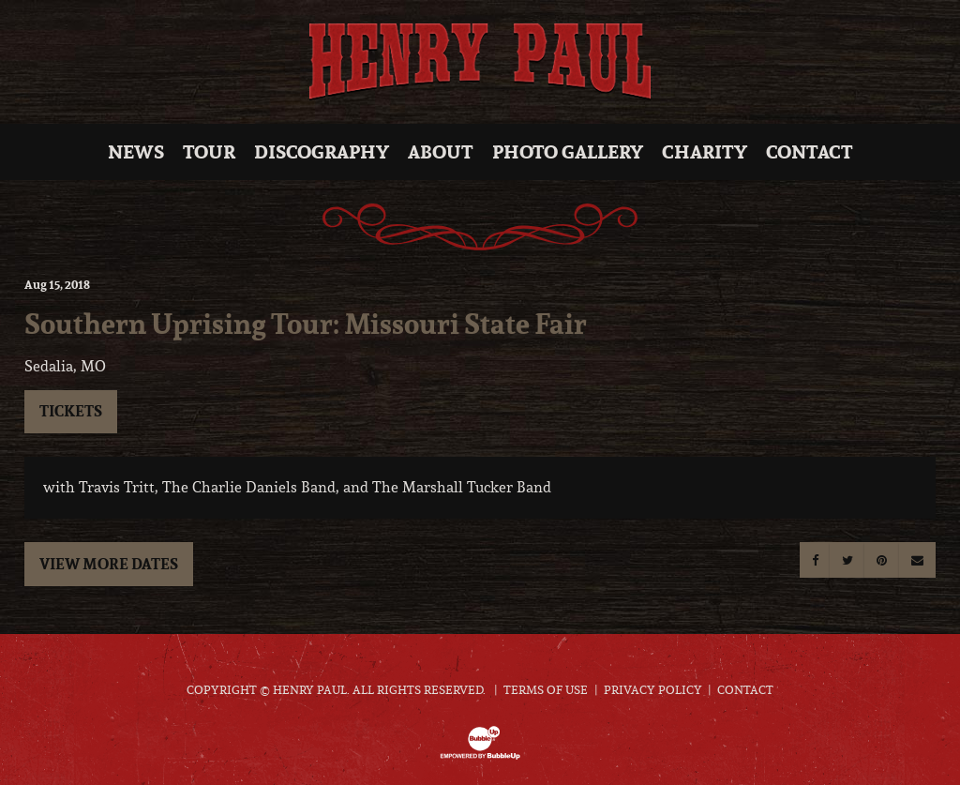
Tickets (70, 410)
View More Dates (108, 563)
